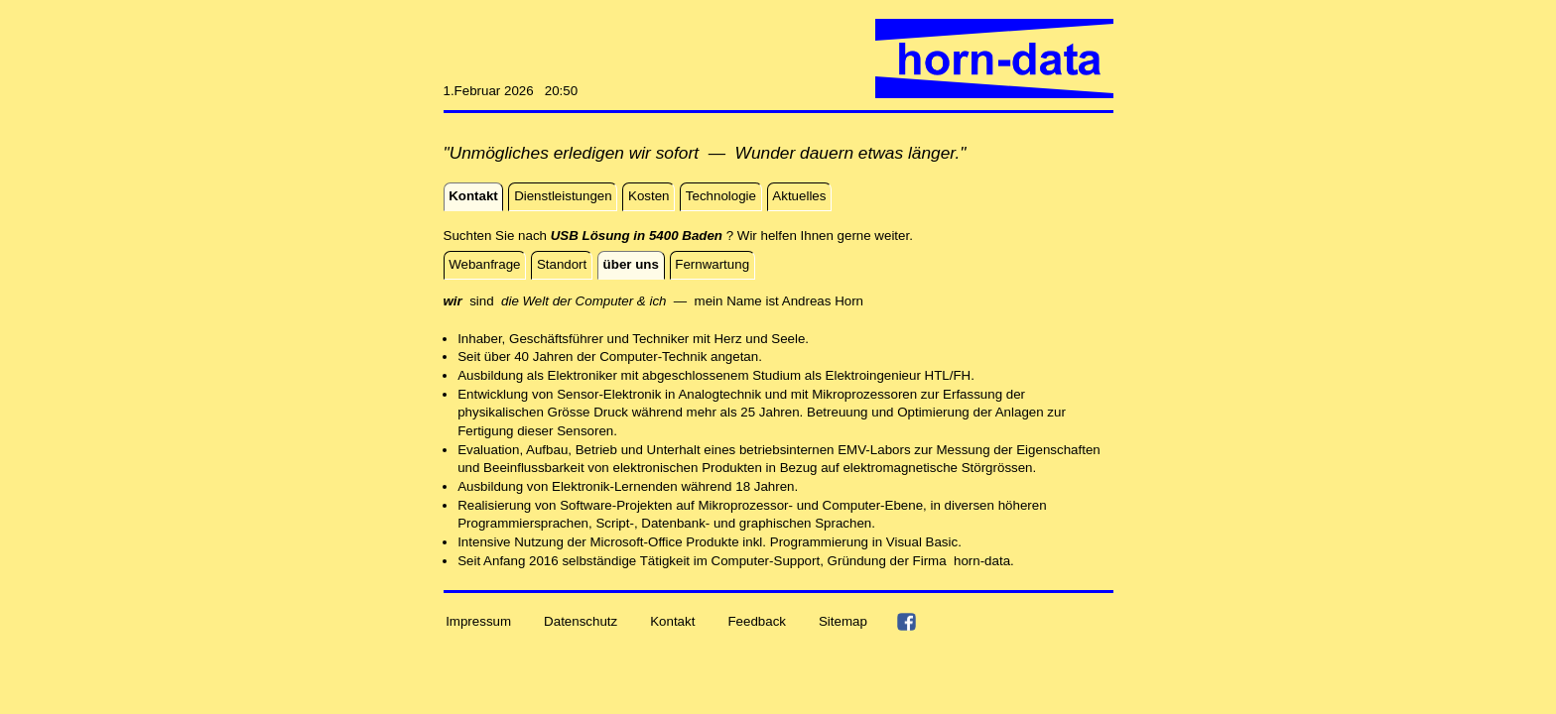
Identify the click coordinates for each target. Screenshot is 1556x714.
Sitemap (843, 621)
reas (818, 301)
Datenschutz (580, 621)
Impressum (478, 621)
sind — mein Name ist (613, 301)
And (794, 301)
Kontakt (672, 621)
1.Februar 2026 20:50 (511, 90)
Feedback (756, 621)
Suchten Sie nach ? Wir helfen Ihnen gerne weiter (677, 235)
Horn (849, 301)
